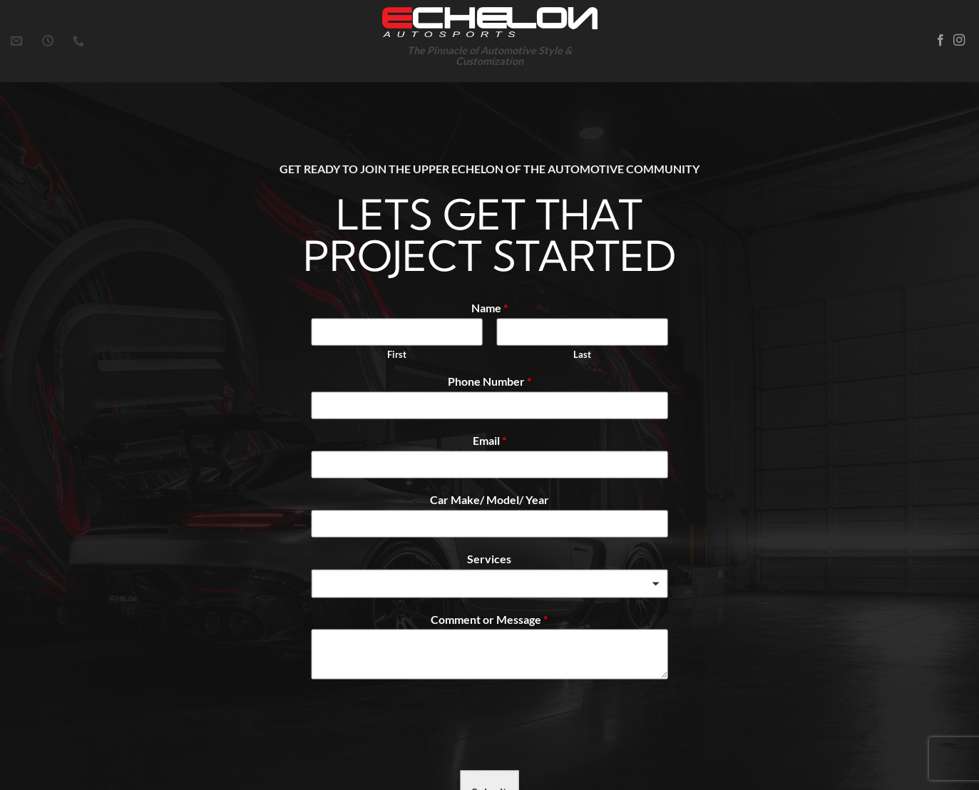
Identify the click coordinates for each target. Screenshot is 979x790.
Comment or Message (489, 618)
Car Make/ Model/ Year (489, 499)
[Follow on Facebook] (940, 40)
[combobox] (489, 583)
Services (489, 558)
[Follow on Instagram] (959, 40)
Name (489, 307)
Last (582, 353)
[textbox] (483, 584)
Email (489, 440)
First (396, 353)
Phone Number (489, 381)
